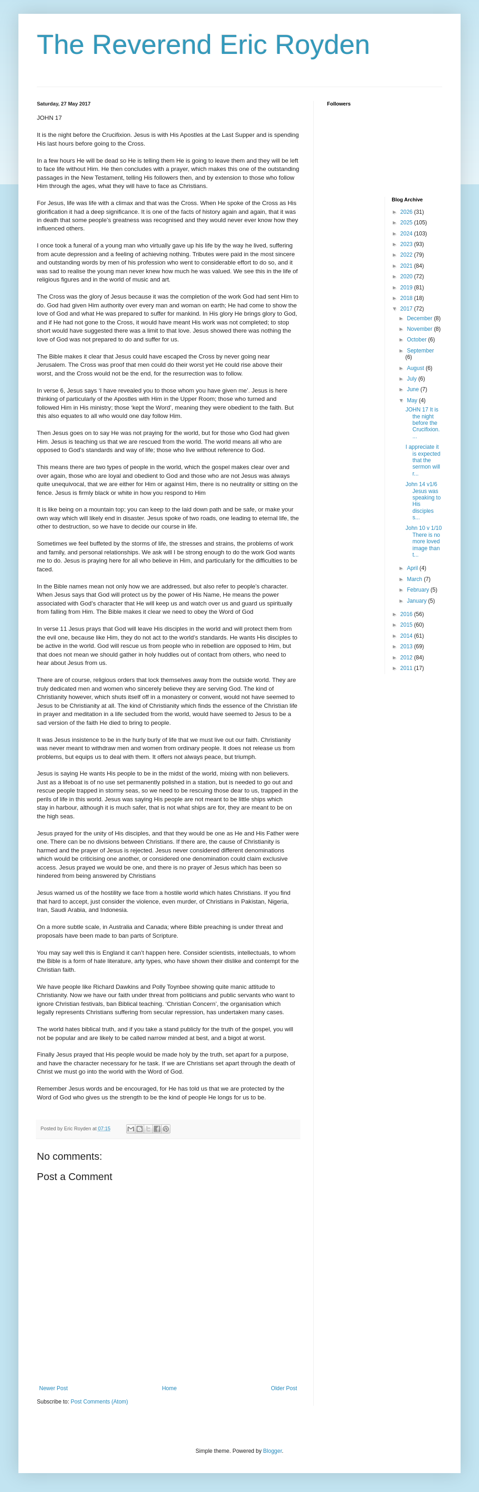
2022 (407, 255)
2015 (407, 625)
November (420, 329)
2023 (407, 244)
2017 (407, 308)
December (420, 318)
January (417, 601)
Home (169, 1388)
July (412, 379)
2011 (407, 668)
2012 (407, 657)
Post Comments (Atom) (99, 1401)
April (413, 568)
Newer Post (53, 1388)
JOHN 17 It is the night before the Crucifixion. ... (422, 423)
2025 (407, 222)
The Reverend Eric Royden (203, 44)
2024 (407, 233)
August (416, 368)
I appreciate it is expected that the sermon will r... (422, 460)
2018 (407, 298)
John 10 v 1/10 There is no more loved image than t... (423, 541)
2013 (407, 646)
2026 (407, 212)
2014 (407, 636)
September (420, 350)
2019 (407, 287)
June (413, 389)
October (417, 339)
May (413, 400)
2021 (407, 266)
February (418, 590)
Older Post (284, 1388)
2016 (407, 614)
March (415, 579)
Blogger (272, 1451)
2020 (407, 276)
